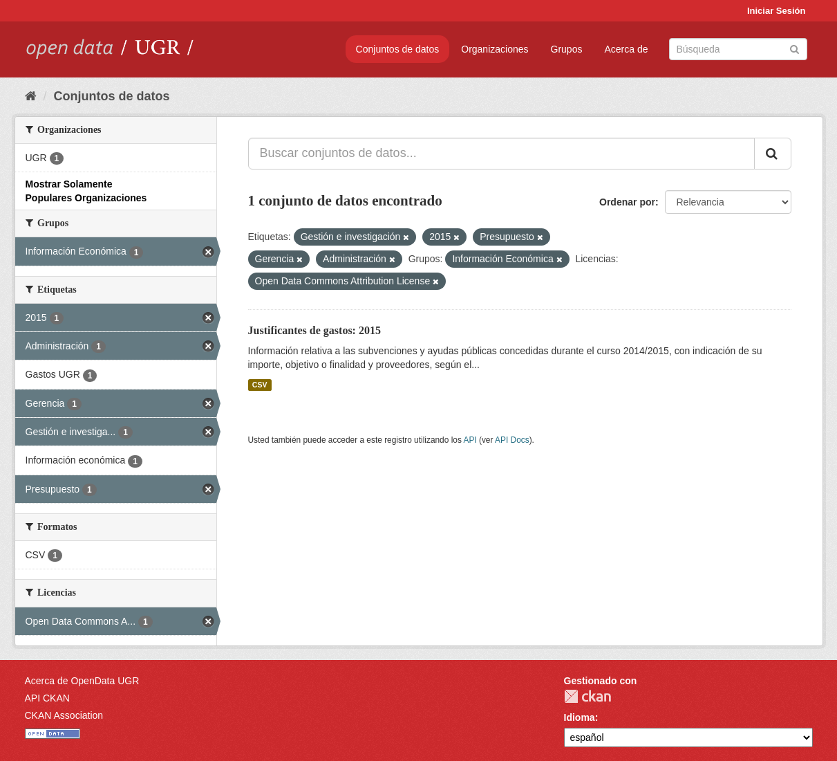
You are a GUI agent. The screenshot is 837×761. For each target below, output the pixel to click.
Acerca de (626, 49)
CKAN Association (64, 715)
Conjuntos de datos (398, 49)
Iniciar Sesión (776, 11)
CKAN (587, 696)
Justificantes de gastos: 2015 (314, 330)
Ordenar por (627, 202)
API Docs (512, 440)
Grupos (567, 49)
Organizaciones (494, 49)
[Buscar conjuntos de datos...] (501, 153)
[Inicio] (31, 96)
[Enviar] (794, 48)
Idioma (579, 717)
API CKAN (47, 698)
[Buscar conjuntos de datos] (738, 49)
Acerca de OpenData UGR (82, 680)
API (469, 440)
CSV (259, 384)
